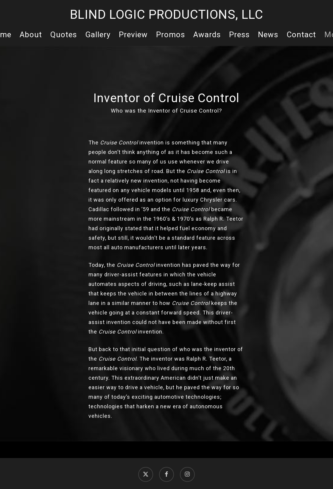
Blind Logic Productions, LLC (166, 14)
